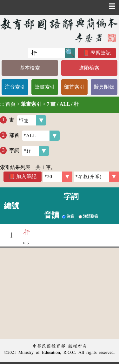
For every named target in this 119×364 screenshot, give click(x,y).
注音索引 (15, 87)
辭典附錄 (104, 87)
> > (39, 104)
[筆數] (57, 177)
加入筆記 (26, 176)
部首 (34, 136)
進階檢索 (89, 68)
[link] (96, 177)
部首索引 (74, 87)
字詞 (29, 151)
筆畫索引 (45, 87)
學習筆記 (100, 53)
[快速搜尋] (46, 53)
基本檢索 (30, 68)
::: (2, 104)
